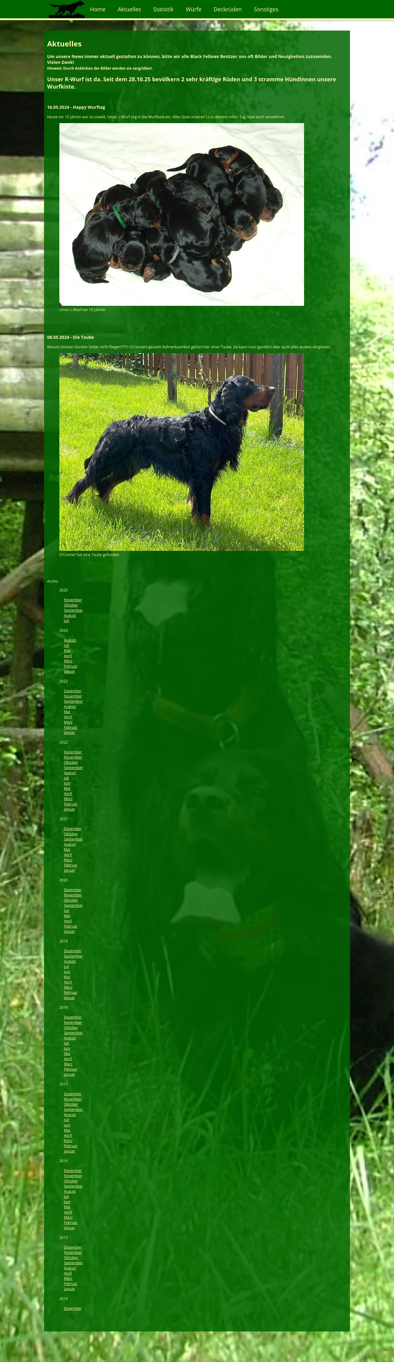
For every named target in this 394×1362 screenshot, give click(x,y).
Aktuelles (129, 9)
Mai (67, 650)
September (73, 610)
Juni (67, 783)
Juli (66, 620)
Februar (70, 666)
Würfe (193, 9)
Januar (69, 671)
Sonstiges (266, 9)
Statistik (163, 9)
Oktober (71, 605)
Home (98, 9)
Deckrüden (228, 9)
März (68, 661)
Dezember (73, 691)
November (73, 599)
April (68, 655)
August (70, 615)
